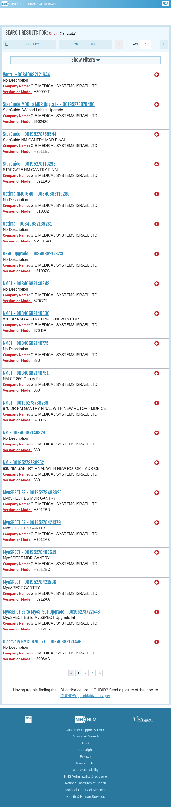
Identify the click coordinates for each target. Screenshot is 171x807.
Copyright (85, 750)
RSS (85, 743)
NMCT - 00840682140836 (26, 313)
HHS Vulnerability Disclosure (85, 776)
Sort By (32, 44)
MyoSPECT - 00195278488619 (29, 552)
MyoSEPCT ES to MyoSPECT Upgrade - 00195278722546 (51, 612)
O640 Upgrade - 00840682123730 (34, 254)
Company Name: (16, 86)
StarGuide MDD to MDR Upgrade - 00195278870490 (49, 104)
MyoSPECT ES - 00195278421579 (32, 522)
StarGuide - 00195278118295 (29, 164)
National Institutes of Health (85, 783)
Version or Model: (17, 91)
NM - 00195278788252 (23, 462)
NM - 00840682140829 (24, 433)
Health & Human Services (85, 797)
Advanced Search (85, 736)
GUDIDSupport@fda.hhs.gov (85, 696)
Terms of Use (85, 763)
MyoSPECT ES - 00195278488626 (32, 493)
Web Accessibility (85, 770)
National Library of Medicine (34, 4)
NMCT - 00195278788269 (25, 403)
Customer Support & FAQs (85, 730)
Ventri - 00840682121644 (26, 74)
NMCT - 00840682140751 (26, 373)
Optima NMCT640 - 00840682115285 (36, 194)
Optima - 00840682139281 (27, 224)
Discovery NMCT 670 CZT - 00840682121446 (42, 642)
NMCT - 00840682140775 (26, 343)
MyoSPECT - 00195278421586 (29, 582)
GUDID (86, 16)
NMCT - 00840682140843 (26, 283)
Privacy (85, 756)
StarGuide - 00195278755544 (29, 134)
